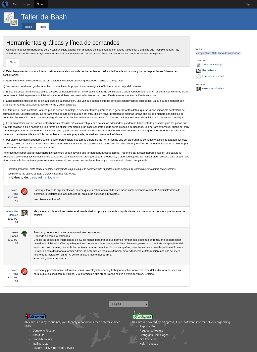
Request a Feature (151, 330)
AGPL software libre (188, 322)
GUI (214, 53)
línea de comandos (229, 53)
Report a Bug (148, 326)
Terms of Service (63, 347)
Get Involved (148, 339)
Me (15, 4)
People (27, 4)
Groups (41, 4)
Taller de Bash (44, 17)
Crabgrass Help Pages (154, 335)
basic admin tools (42, 177)
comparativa (203, 53)
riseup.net (54, 322)
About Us (38, 335)
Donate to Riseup (44, 330)
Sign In (250, 4)
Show (12, 62)
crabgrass (167, 322)
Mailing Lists (40, 343)
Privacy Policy (41, 347)
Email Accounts (42, 339)
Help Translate (149, 343)
